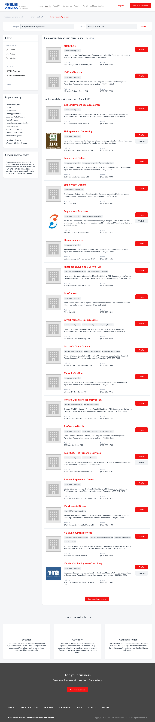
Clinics (8, 107)
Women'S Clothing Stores (16, 143)
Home (40, 6)
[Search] (143, 26)
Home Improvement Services (17, 123)
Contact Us (67, 6)
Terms (79, 707)
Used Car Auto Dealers (15, 117)
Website (141, 141)
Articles (77, 6)
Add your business (97, 6)
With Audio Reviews (16, 75)
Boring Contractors (14, 129)
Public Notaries (12, 120)
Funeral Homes (12, 126)
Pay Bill (85, 6)
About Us (56, 6)
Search (48, 6)
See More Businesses (97, 599)
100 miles (12, 58)
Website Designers (14, 135)
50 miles (11, 54)
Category (15, 27)
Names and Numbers (44, 717)
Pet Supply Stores (13, 114)
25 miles (11, 49)
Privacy (92, 707)
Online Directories (29, 707)
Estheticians (11, 110)
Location (81, 27)
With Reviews (14, 71)
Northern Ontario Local (13, 17)
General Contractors (14, 132)
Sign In (121, 6)
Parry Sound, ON (36, 17)
